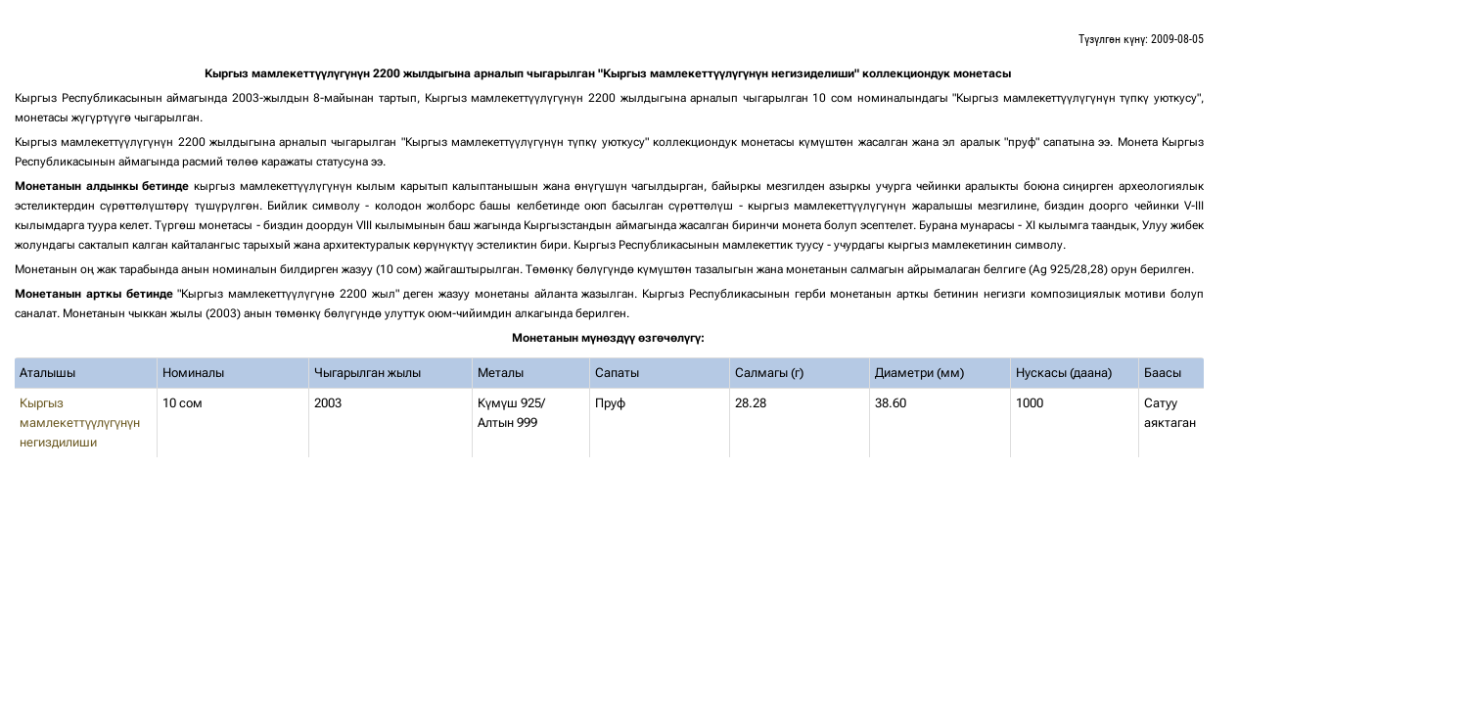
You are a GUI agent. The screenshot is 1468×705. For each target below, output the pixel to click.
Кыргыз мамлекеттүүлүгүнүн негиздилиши (80, 422)
